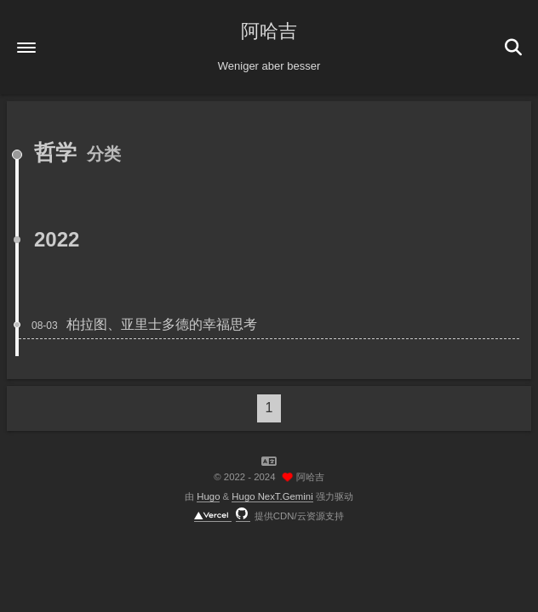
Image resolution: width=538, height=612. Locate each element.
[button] (26, 47)
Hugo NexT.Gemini (272, 496)
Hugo (208, 496)
